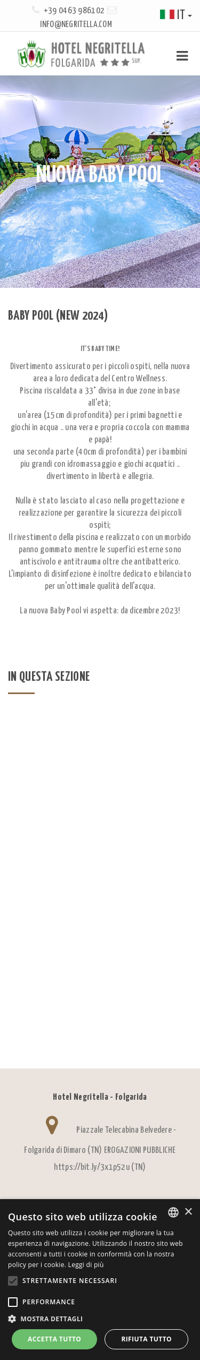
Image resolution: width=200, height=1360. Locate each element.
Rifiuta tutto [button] (146, 1339)
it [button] (176, 16)
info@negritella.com (76, 24)
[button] (100, 1319)
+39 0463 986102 (74, 10)
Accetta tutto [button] (54, 1339)
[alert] (100, 1279)
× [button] (188, 1212)
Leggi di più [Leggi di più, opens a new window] (86, 1264)
